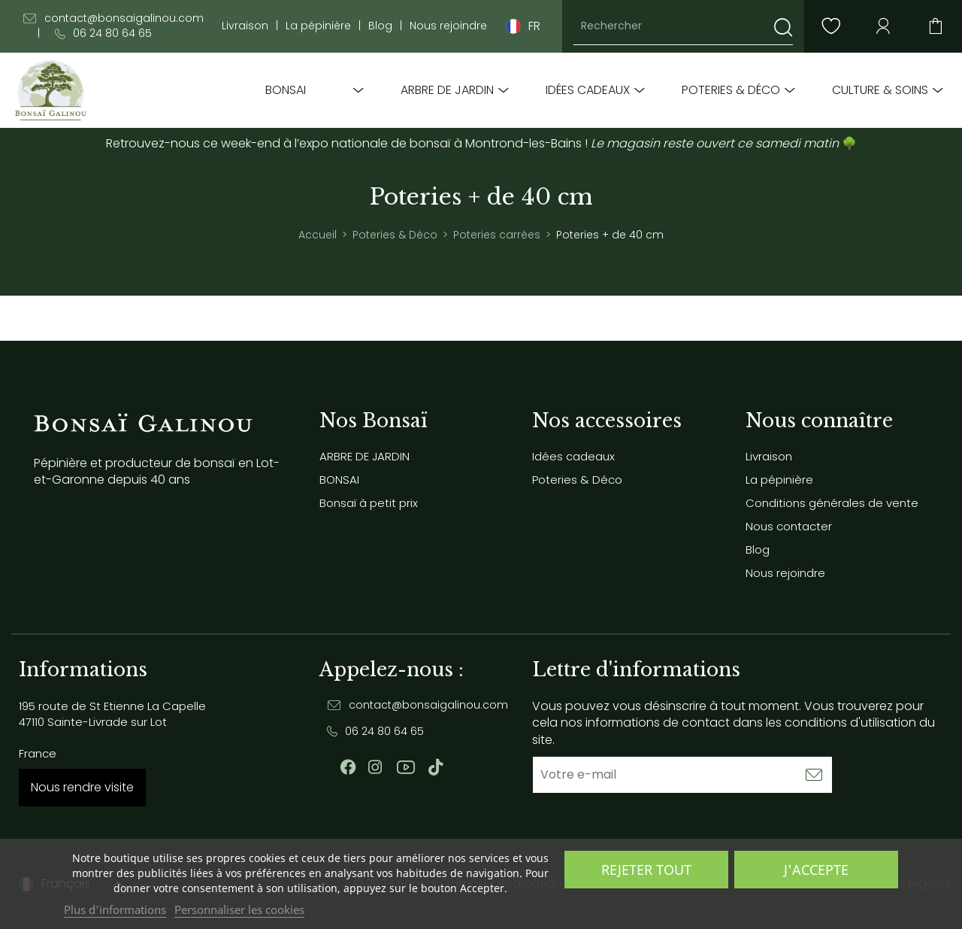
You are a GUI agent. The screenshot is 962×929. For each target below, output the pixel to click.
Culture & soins (880, 90)
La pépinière (318, 26)
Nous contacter (789, 526)
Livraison (245, 26)
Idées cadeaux (588, 90)
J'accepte (816, 870)
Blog (380, 26)
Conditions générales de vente (832, 503)
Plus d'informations (115, 909)
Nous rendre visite (82, 787)
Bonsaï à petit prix (368, 503)
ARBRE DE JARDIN (447, 90)
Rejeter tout (646, 870)
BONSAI (285, 90)
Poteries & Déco (731, 90)
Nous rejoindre (448, 26)
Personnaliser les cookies (239, 909)
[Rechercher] (683, 26)
